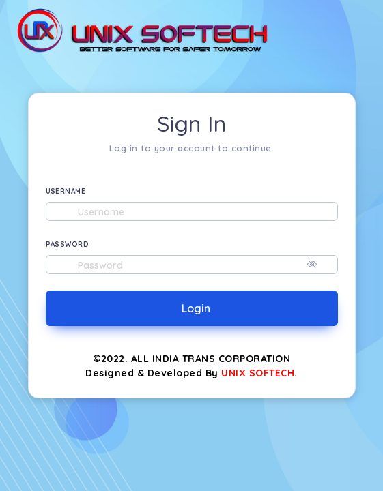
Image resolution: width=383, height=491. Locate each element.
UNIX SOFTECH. (259, 373)
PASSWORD (67, 244)
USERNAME (66, 191)
